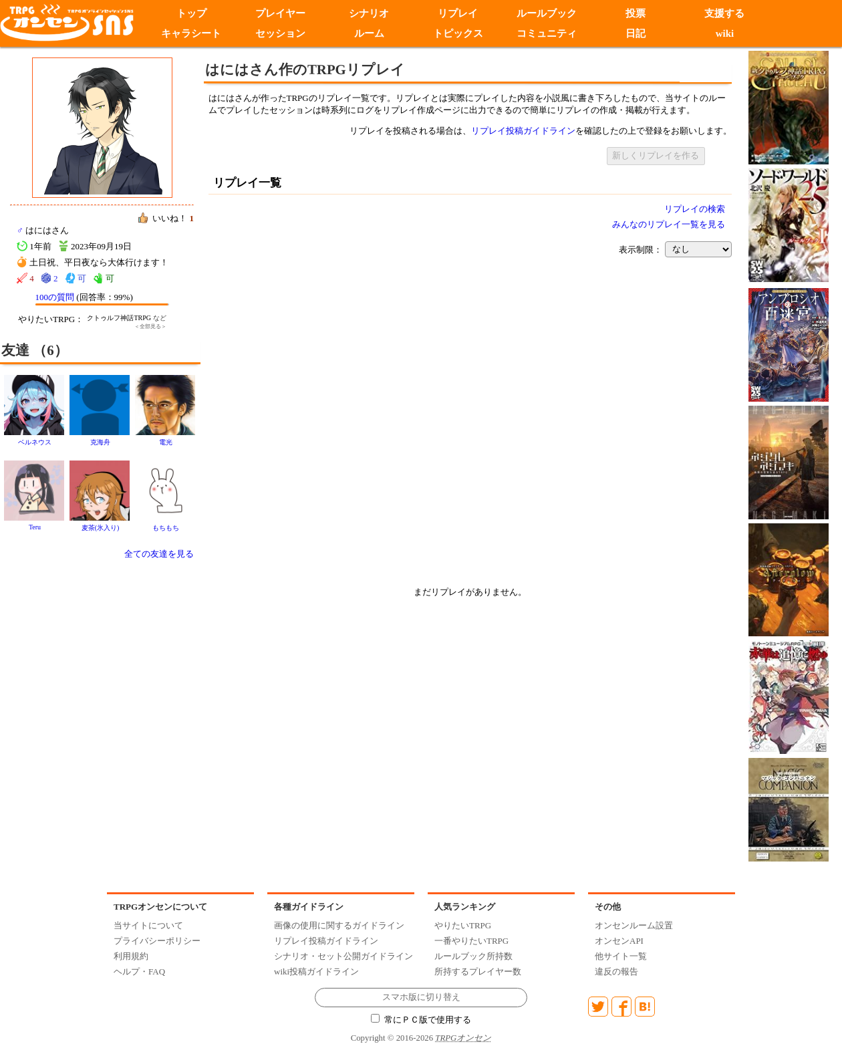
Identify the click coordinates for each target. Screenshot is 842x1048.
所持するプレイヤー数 (477, 971)
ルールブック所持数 (473, 956)
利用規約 (131, 956)
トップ (191, 13)
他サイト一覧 (621, 956)
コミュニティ (547, 33)
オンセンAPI (619, 941)
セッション (280, 33)
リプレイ (458, 13)
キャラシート (191, 33)
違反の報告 (616, 971)
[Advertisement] (125, 402)
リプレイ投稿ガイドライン (523, 131)
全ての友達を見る (159, 554)
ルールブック (547, 13)
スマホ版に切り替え (421, 997)
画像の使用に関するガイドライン (339, 925)
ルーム (369, 33)
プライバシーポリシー (157, 941)
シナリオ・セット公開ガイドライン (343, 956)
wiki (725, 33)
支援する (724, 13)
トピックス (458, 33)
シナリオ (369, 13)
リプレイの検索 (694, 209)
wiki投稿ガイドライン (316, 971)
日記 (635, 33)
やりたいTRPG (462, 925)
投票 (635, 13)
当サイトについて (148, 925)
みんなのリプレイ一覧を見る (668, 224)
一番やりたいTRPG (471, 941)
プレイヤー (280, 13)
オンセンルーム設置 (634, 925)
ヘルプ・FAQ (139, 971)
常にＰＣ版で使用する (421, 1020)
